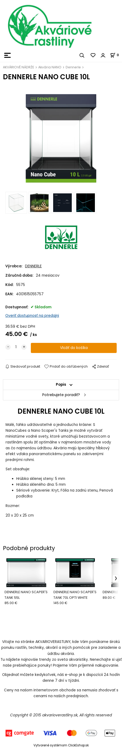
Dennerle (73, 67)
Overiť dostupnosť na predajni (32, 315)
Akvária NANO (49, 67)
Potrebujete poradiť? (61, 394)
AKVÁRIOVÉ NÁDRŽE (18, 67)
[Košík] (116, 55)
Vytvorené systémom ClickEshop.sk (61, 745)
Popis (61, 384)
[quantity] (16, 347)
